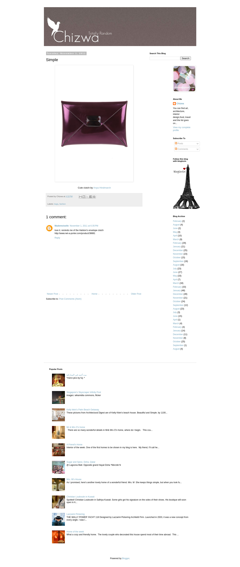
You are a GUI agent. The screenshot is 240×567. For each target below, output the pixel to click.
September (178, 261)
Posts (179, 143)
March (176, 239)
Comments (181, 149)
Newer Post (52, 294)
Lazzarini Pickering (75, 514)
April (175, 235)
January (177, 246)
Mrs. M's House (73, 479)
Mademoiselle (62, 226)
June (175, 228)
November (178, 254)
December (178, 250)
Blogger (125, 558)
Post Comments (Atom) (70, 299)
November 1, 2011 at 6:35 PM (84, 226)
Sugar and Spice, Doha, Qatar (80, 462)
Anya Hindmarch (102, 187)
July (175, 268)
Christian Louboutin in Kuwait (80, 496)
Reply (57, 238)
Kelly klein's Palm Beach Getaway (82, 409)
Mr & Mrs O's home (75, 427)
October (177, 257)
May (175, 232)
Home (94, 294)
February (177, 221)
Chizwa (180, 103)
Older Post (136, 294)
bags (56, 204)
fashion (63, 204)
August (176, 224)
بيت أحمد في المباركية (76, 375)
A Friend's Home (74, 444)
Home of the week (75, 531)
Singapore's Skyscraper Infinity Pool (83, 392)
